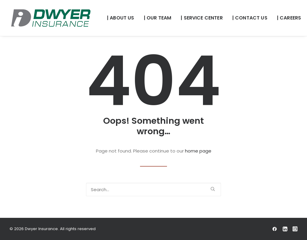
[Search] (153, 189)
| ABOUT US (120, 17)
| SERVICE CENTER (202, 17)
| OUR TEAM (157, 17)
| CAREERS (289, 17)
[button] (212, 189)
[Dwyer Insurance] (51, 18)
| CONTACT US (249, 17)
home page (198, 151)
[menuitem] (121, 18)
